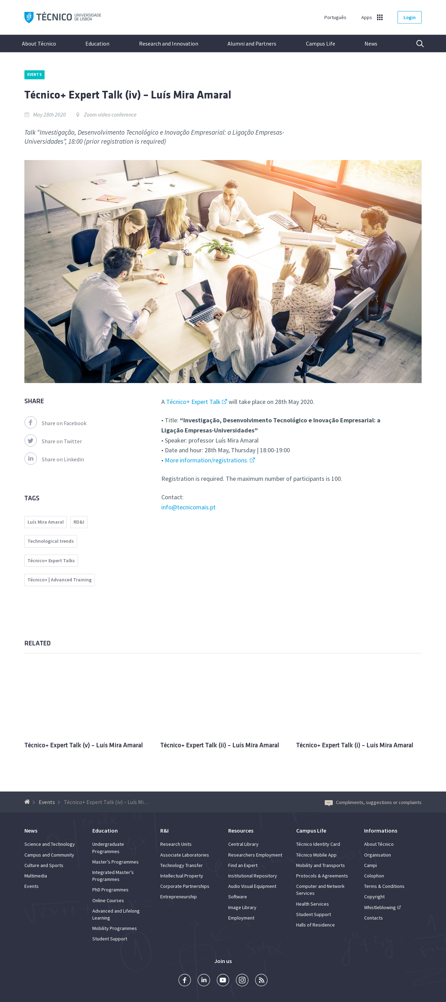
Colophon (374, 876)
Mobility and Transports (320, 865)
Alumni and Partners (252, 43)
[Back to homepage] (28, 801)
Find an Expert (242, 865)
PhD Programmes (110, 889)
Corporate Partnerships (184, 886)
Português (335, 17)
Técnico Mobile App (316, 855)
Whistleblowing (380, 907)
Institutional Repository (252, 876)
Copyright (374, 896)
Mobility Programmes (114, 928)
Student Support (109, 939)
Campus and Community (49, 855)
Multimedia (35, 876)
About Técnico (39, 43)
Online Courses (108, 900)
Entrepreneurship (178, 896)
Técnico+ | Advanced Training (60, 579)
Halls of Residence (315, 925)
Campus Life (320, 43)
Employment (241, 918)
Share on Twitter (53, 441)
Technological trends (51, 541)
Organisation (377, 855)
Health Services (312, 904)
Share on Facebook (55, 423)
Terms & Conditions (384, 886)
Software (237, 896)
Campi (370, 865)
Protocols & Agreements (322, 876)
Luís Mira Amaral (46, 522)
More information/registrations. (206, 460)
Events (34, 74)
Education (97, 43)
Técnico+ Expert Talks (51, 560)
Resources (240, 830)
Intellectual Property (181, 876)
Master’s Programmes (115, 862)
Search (415, 43)
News (370, 43)
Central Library (243, 844)
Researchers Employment (255, 855)
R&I (164, 830)
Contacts (373, 918)
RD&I (79, 522)
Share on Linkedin (54, 459)
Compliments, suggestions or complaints (373, 802)
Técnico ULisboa (62, 17)
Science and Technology (49, 844)
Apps (366, 17)
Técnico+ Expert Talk (193, 402)
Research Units (176, 844)
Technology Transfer (181, 865)
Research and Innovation (168, 43)
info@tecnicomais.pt (188, 507)
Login (409, 17)
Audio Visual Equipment (252, 886)
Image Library (242, 907)
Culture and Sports (43, 865)
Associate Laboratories (184, 855)
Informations (380, 830)
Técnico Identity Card (318, 844)
